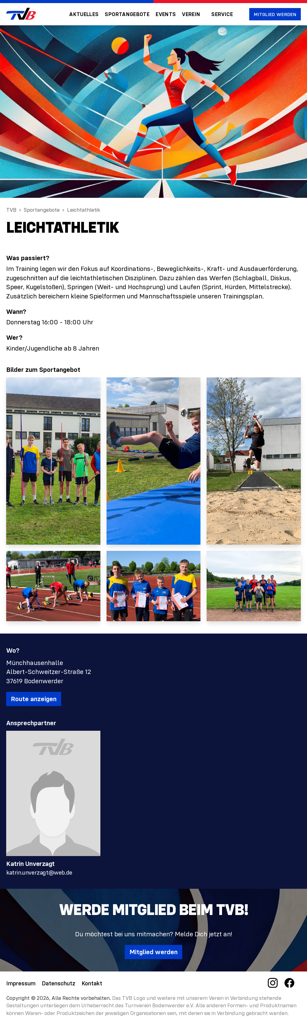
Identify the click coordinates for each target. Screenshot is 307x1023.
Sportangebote (127, 14)
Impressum (21, 983)
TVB (11, 210)
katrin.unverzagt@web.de (39, 872)
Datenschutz (58, 983)
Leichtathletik (83, 210)
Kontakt (92, 983)
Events (166, 14)
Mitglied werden (275, 14)
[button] (193, 14)
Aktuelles (84, 14)
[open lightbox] (53, 461)
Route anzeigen (34, 699)
